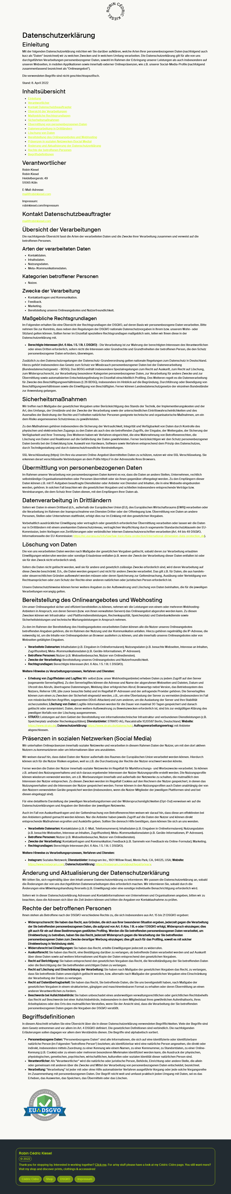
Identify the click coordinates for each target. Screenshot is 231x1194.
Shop (49, 1179)
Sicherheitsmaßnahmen (43, 120)
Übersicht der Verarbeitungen (47, 111)
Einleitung (34, 98)
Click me (100, 1165)
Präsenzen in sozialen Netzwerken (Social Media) (60, 141)
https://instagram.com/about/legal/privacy (123, 864)
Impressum (84, 1179)
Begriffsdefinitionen (41, 154)
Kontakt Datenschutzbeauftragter (50, 107)
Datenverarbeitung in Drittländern (50, 128)
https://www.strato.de (42, 726)
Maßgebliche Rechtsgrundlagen (49, 116)
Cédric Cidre (30, 1179)
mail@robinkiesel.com (36, 194)
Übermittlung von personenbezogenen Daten (57, 124)
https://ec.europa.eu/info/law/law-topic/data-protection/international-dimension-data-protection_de (138, 536)
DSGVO (65, 1179)
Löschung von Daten (41, 133)
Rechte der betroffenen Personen (49, 150)
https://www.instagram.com (46, 864)
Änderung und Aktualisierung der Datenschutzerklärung (64, 146)
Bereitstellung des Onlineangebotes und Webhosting (62, 137)
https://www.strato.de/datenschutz (110, 726)
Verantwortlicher (38, 103)
